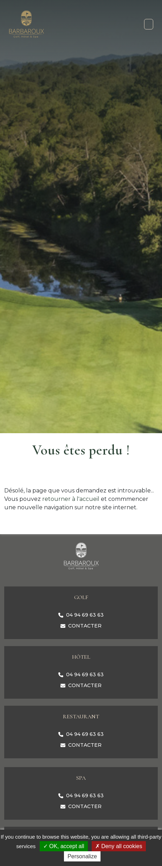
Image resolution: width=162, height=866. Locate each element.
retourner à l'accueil (70, 499)
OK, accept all (63, 846)
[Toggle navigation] (148, 24)
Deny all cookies (118, 846)
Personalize (82, 856)
